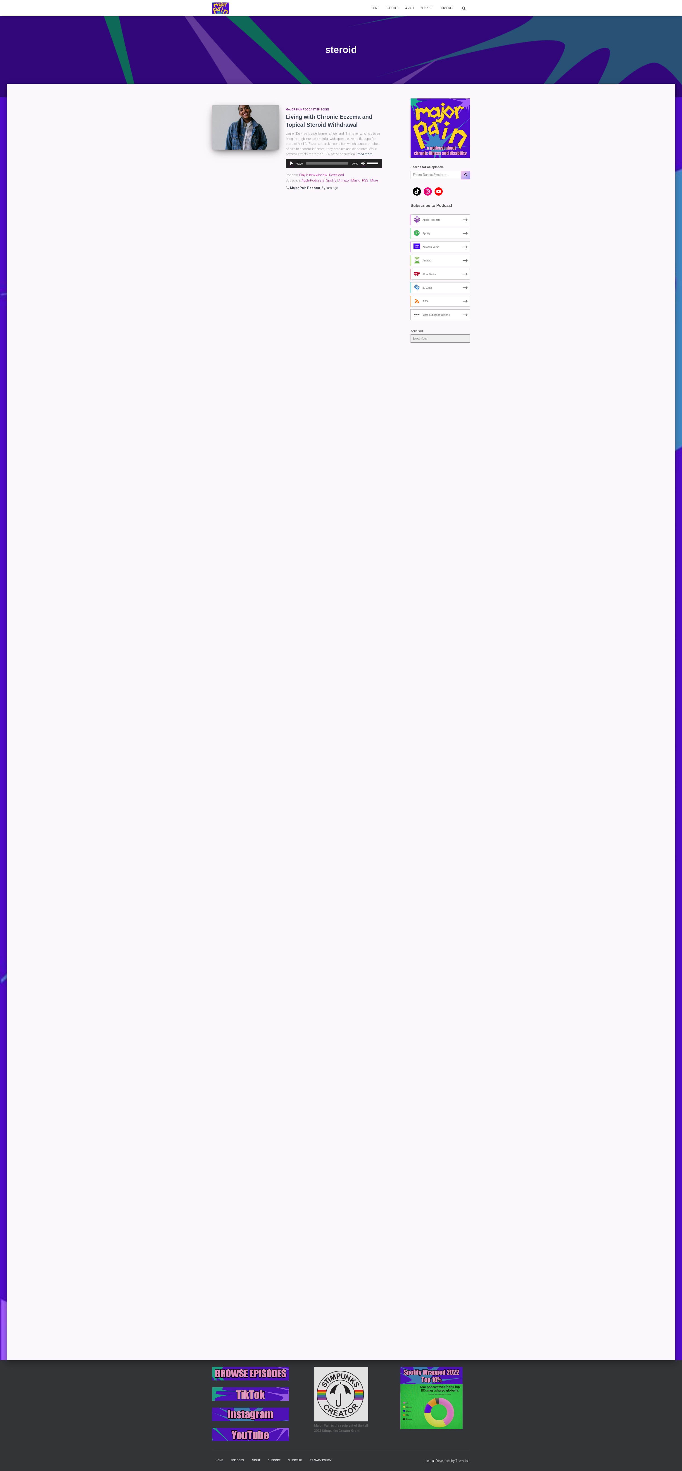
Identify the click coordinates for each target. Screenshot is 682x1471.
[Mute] (363, 163)
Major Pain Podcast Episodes (308, 109)
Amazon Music (349, 180)
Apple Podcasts (313, 180)
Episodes (392, 8)
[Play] (291, 163)
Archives (417, 330)
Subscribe (447, 8)
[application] (334, 163)
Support (427, 8)
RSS (365, 180)
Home (375, 8)
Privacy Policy (320, 1460)
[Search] (465, 175)
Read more (364, 154)
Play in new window (313, 175)
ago (329, 188)
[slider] (327, 163)
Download (336, 175)
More (374, 180)
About (409, 8)
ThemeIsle (462, 1461)
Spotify (331, 180)
